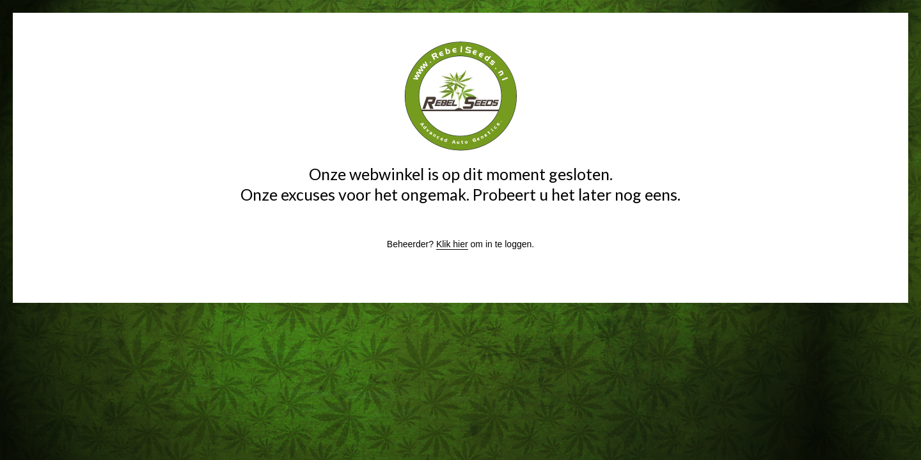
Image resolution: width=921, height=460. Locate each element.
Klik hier (452, 244)
